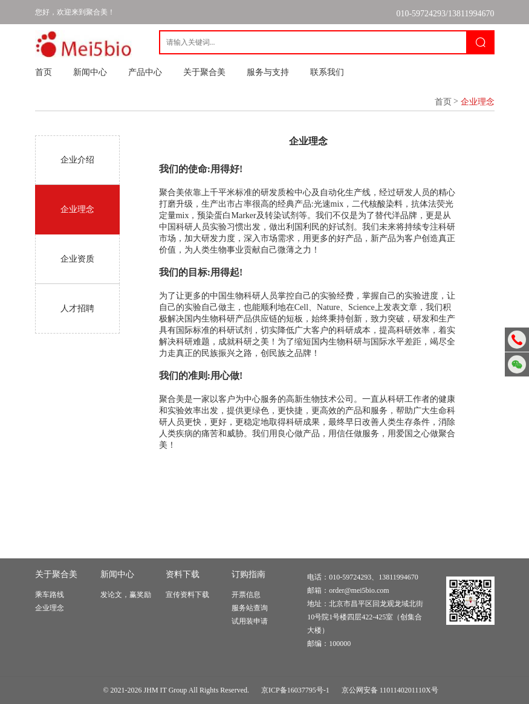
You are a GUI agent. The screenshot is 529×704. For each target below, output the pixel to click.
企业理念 (49, 608)
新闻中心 (90, 72)
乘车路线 (49, 594)
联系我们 (327, 72)
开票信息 (246, 594)
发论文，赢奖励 (125, 594)
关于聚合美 (204, 72)
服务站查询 (250, 608)
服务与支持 (268, 72)
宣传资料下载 (187, 594)
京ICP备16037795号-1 (295, 690)
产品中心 (145, 72)
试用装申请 (250, 621)
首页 (43, 72)
